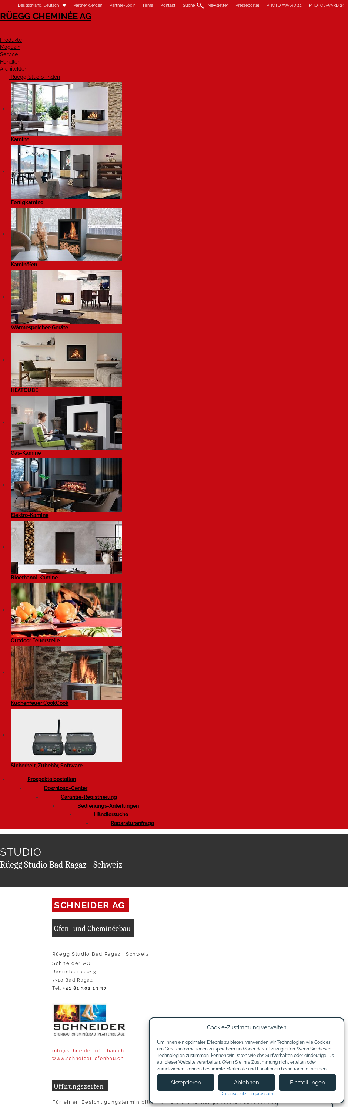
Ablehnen (246, 1082)
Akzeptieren (185, 1082)
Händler (277, 32)
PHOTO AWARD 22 (284, 5)
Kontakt (168, 5)
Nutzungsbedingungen (115, 1090)
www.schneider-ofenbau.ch (88, 269)
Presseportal (247, 5)
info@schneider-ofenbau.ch (88, 261)
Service (235, 32)
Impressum (65, 1090)
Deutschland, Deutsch (33, 5)
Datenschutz (233, 1093)
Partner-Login (122, 5)
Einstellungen (307, 1082)
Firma (148, 5)
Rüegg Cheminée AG (37, 27)
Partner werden (87, 5)
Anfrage (81, 361)
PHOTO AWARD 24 (326, 5)
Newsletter (218, 5)
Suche (189, 5)
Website (146, 361)
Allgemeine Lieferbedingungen (88, 1098)
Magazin (194, 32)
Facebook (59, 384)
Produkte (150, 32)
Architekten (327, 32)
